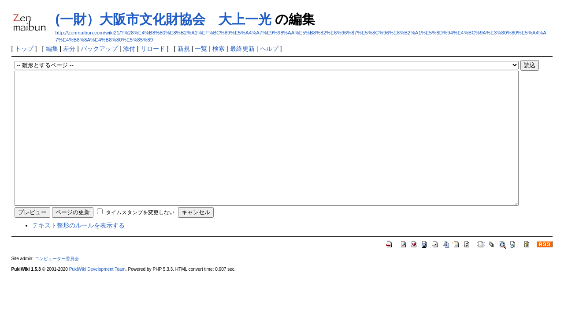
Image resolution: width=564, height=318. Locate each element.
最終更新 (242, 48)
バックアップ (99, 48)
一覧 (201, 48)
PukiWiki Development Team (97, 295)
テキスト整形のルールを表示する (78, 251)
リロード (153, 48)
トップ (24, 48)
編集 (52, 48)
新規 (184, 48)
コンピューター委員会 (57, 285)
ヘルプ (269, 48)
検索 (218, 48)
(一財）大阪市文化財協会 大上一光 (163, 19)
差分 (69, 48)
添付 (129, 48)
